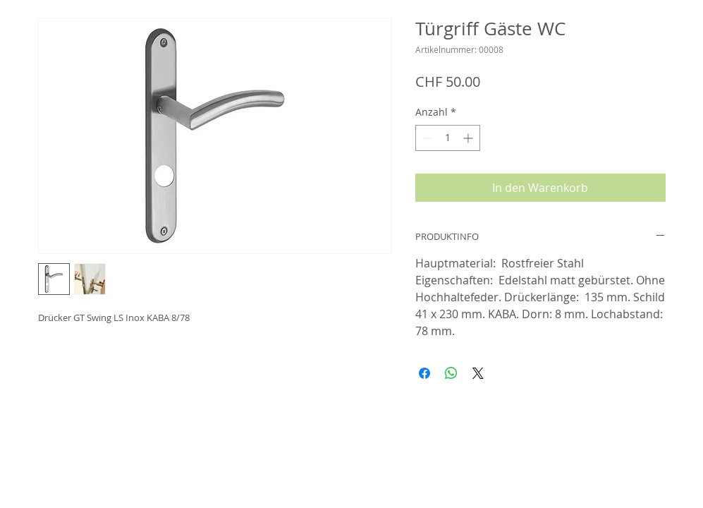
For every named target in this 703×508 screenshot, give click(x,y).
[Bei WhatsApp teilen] (451, 373)
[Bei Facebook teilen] (424, 373)
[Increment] (469, 138)
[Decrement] (426, 138)
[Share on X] (478, 373)
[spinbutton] (447, 138)
